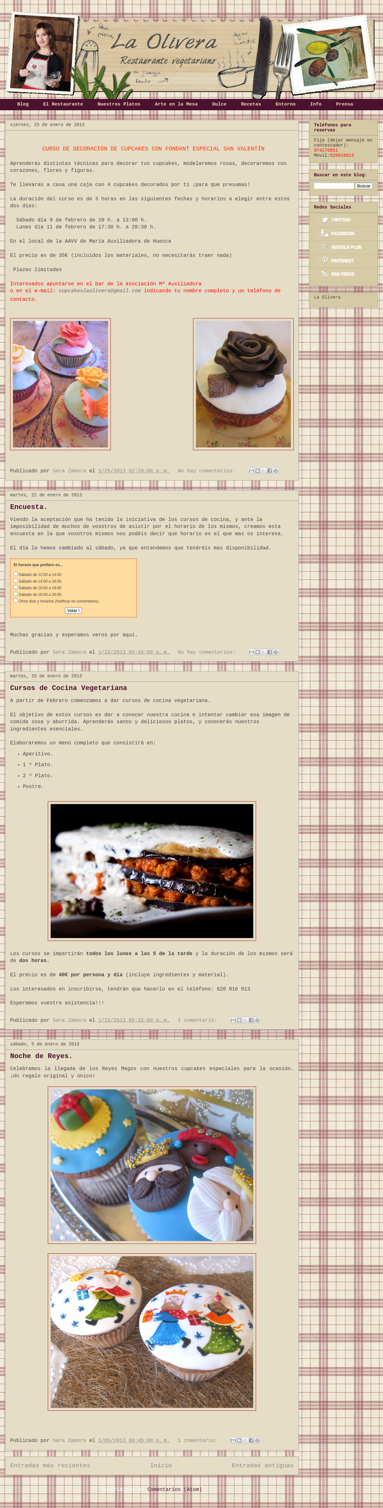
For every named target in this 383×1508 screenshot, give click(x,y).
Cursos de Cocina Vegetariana (68, 688)
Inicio (161, 1465)
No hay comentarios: (208, 471)
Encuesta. (29, 507)
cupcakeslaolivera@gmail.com (100, 291)
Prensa (344, 104)
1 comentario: (199, 1020)
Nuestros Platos (119, 104)
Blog (23, 104)
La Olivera (327, 297)
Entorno (286, 104)
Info (316, 104)
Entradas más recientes (50, 1465)
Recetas (251, 104)
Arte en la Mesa (176, 104)
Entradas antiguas (263, 1465)
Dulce (219, 104)
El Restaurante (63, 104)
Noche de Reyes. (41, 1056)
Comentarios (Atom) (175, 1490)
